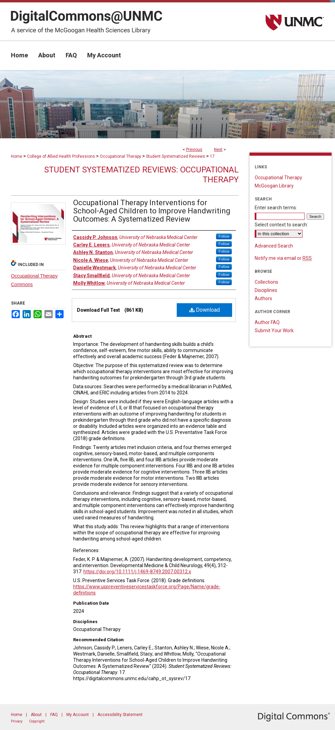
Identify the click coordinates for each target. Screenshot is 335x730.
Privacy (17, 721)
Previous (194, 149)
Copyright (36, 721)
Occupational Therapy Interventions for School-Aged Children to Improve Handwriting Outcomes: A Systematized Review (151, 210)
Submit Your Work (274, 330)
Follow (223, 236)
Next (218, 149)
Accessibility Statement (120, 714)
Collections (266, 282)
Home (16, 156)
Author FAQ (267, 322)
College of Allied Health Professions (61, 156)
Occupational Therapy (120, 156)
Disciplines (266, 290)
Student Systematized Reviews (175, 156)
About (36, 714)
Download (204, 310)
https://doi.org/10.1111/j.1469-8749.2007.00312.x (137, 571)
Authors (263, 298)
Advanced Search (274, 246)
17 (212, 156)
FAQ (54, 714)
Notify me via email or (283, 258)
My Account (77, 714)
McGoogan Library (274, 185)
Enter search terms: (276, 207)
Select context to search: (281, 224)
